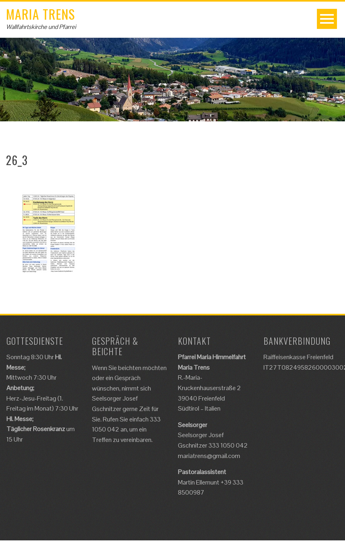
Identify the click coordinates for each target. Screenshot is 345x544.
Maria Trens (40, 13)
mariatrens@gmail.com (209, 456)
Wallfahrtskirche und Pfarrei (41, 27)
